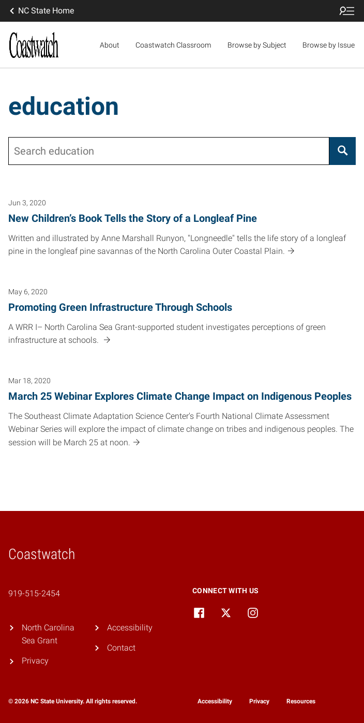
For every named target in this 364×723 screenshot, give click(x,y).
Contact (121, 648)
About (109, 45)
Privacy (35, 661)
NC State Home (41, 11)
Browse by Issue (328, 45)
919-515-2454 (34, 593)
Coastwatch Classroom (173, 45)
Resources (300, 701)
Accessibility (130, 627)
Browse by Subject (257, 45)
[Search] (342, 151)
